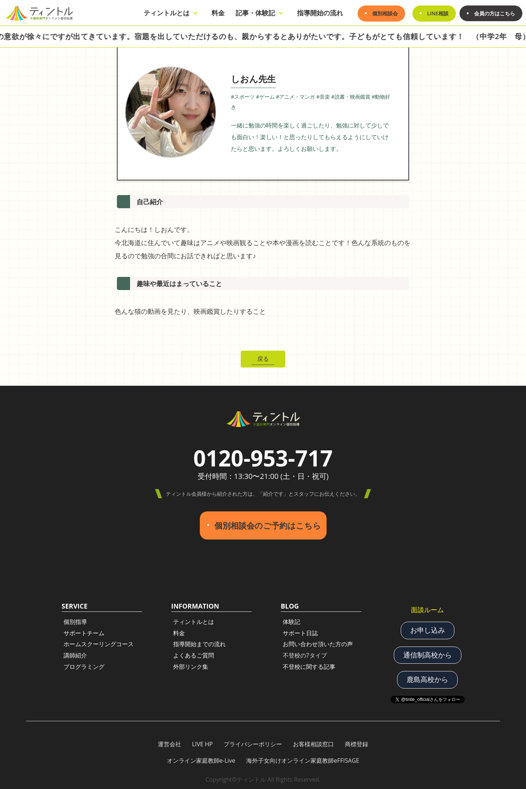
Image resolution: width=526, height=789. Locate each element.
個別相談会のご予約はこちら (267, 525)
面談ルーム (427, 609)
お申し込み (427, 629)
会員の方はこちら (494, 13)
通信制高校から (427, 654)
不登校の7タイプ (305, 655)
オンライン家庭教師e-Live (201, 760)
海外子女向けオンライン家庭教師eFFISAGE (302, 760)
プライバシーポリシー (253, 743)
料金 (218, 12)
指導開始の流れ (320, 12)
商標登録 (356, 743)
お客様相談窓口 (313, 743)
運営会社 (169, 743)
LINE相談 (438, 13)
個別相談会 (385, 13)
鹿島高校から (427, 679)
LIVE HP (202, 743)
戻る (263, 359)
